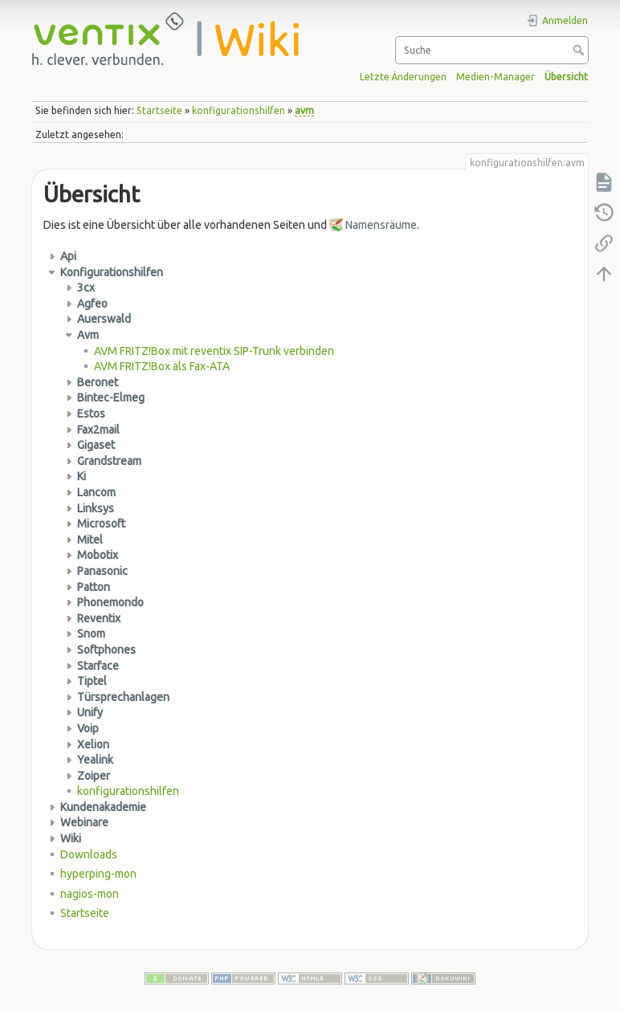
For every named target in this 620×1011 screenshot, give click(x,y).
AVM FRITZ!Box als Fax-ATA (162, 366)
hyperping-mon (98, 873)
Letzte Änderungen (403, 76)
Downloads (88, 854)
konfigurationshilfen (238, 110)
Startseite (159, 110)
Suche (580, 49)
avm (304, 110)
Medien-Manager (495, 76)
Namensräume (381, 224)
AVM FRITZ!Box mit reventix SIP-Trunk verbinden (214, 350)
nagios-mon (89, 893)
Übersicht (566, 76)
